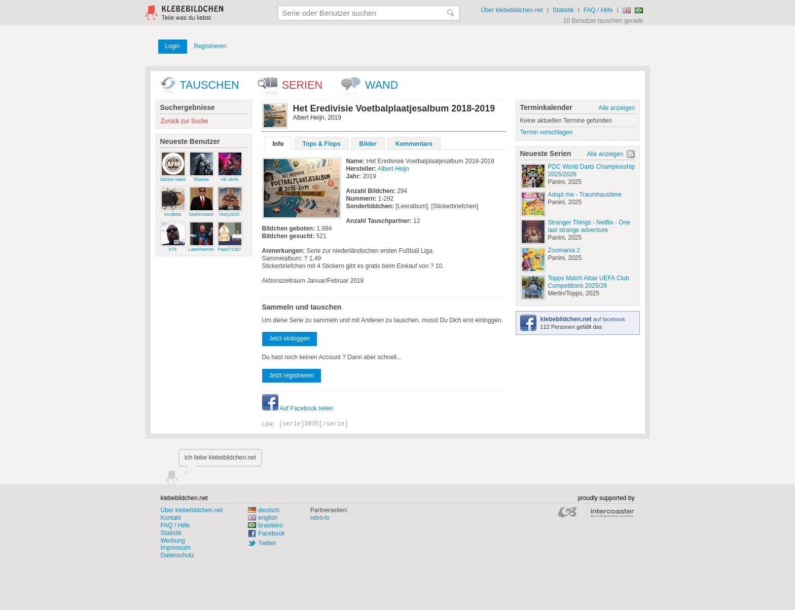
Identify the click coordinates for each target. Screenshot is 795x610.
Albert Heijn (393, 168)
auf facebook (582, 319)
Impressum (176, 547)
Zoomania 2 (564, 250)
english (262, 517)
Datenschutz (178, 555)
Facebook (271, 533)
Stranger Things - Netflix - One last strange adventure (589, 226)
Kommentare (413, 143)
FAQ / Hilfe (598, 10)
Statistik (563, 10)
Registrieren (210, 46)
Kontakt (171, 517)
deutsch (263, 510)
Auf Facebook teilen (298, 408)
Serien (302, 85)
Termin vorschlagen (546, 132)
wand (381, 85)
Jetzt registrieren (291, 375)
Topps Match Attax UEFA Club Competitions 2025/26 (588, 282)
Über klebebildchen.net (512, 10)
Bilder (368, 143)
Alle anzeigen (616, 107)
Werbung (173, 540)
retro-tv (320, 517)
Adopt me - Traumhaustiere (585, 194)
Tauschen (209, 85)
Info (278, 143)
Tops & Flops (322, 143)
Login (172, 46)
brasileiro (265, 525)
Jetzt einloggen (289, 338)
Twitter (267, 543)
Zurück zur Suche (184, 121)
